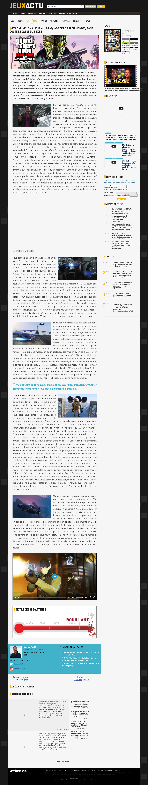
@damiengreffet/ (19, 669)
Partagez (81, 677)
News (14, 13)
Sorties (52, 13)
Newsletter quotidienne (113, 186)
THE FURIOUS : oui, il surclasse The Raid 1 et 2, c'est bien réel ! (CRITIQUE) (121, 218)
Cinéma (100, 6)
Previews (32, 13)
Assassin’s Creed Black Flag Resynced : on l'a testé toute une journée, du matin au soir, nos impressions (121, 245)
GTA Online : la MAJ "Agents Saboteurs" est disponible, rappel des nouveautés (79, 734)
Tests (22, 13)
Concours (72, 13)
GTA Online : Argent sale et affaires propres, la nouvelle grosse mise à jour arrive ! (80, 714)
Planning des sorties (111, 187)
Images (43, 21)
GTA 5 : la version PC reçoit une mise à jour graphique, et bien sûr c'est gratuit (79, 724)
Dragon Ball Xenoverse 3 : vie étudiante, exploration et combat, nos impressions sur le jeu (122, 210)
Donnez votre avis (20, 677)
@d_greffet (16, 664)
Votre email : (108, 192)
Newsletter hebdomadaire (114, 189)
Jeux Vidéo (90, 6)
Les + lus (110, 257)
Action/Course (129, 30)
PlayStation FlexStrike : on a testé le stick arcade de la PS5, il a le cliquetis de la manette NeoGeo (122, 236)
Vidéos (62, 13)
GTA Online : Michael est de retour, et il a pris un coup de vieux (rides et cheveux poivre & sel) (80, 703)
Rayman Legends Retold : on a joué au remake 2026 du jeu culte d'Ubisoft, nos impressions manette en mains (122, 227)
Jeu (12, 21)
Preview (77, 21)
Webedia (80, 777)
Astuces (42, 13)
